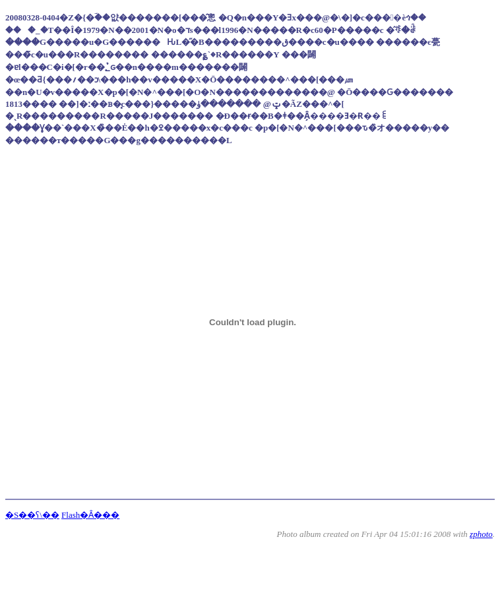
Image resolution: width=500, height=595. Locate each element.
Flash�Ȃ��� (90, 515)
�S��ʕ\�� (32, 515)
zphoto (481, 534)
